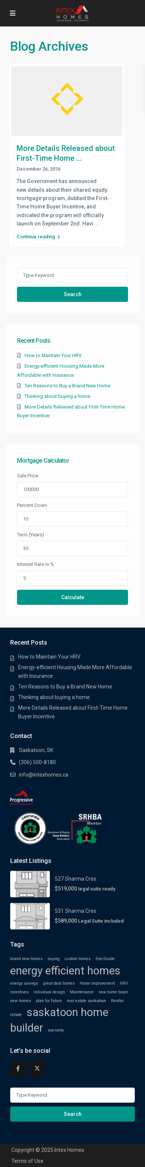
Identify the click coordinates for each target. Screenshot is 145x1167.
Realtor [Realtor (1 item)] (117, 1000)
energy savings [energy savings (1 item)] (24, 983)
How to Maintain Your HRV (53, 355)
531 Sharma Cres (75, 911)
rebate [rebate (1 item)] (16, 1014)
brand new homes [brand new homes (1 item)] (26, 958)
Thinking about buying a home (57, 396)
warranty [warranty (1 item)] (56, 1030)
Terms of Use (27, 1161)
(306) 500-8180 (37, 762)
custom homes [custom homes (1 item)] (78, 958)
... (96, 224)
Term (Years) (30, 535)
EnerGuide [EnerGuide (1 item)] (105, 958)
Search (73, 294)
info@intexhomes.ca (43, 775)
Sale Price (27, 476)
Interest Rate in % (35, 564)
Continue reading (38, 236)
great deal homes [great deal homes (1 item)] (59, 983)
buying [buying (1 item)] (54, 958)
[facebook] (18, 1068)
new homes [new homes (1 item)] (20, 1000)
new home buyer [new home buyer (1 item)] (113, 992)
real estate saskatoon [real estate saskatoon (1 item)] (86, 1000)
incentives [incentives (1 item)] (19, 992)
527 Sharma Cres (75, 879)
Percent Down (32, 505)
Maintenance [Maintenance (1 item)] (82, 992)
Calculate (72, 597)
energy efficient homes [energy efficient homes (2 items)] (65, 970)
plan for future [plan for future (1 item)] (49, 1000)
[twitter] (37, 1068)
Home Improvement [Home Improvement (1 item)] (97, 983)
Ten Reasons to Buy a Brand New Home (67, 385)
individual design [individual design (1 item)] (49, 992)
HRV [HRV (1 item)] (124, 983)
